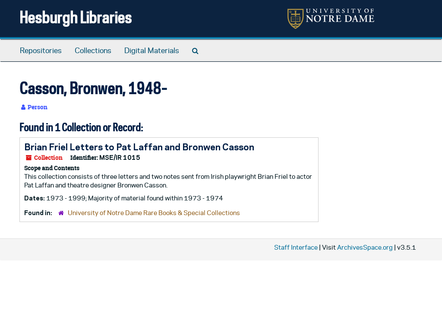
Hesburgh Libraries (75, 17)
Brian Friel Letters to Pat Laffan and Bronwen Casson (139, 147)
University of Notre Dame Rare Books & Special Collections (154, 212)
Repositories (41, 50)
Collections (93, 50)
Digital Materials (151, 50)
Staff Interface (296, 247)
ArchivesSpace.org (365, 247)
